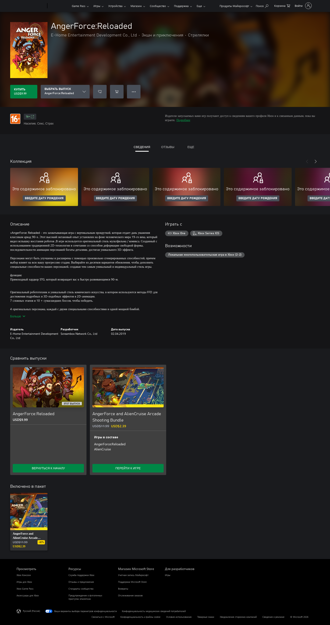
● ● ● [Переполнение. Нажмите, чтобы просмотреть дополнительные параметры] (134, 91)
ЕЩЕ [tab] (190, 147)
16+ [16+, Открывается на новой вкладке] (30, 116)
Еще (199, 6)
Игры (96, 6)
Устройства (115, 6)
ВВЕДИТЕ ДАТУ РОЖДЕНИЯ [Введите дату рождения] (44, 198)
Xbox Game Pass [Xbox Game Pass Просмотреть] (25, 588)
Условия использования (179, 616)
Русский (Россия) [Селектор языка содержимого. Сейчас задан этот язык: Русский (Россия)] (31, 611)
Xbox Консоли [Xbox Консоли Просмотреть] (24, 575)
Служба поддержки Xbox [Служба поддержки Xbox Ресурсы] (81, 575)
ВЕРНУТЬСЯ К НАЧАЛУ (48, 468)
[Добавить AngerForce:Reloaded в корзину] (117, 91)
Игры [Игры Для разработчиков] (167, 575)
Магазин (136, 6)
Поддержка (181, 6)
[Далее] (315, 161)
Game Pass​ (78, 6)
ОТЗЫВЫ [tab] (167, 147)
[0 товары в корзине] (282, 5)
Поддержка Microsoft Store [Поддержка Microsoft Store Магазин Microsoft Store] (132, 581)
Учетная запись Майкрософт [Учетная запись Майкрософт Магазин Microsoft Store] (133, 575)
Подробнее (183, 120)
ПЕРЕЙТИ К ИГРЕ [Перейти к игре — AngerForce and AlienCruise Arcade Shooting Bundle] (128, 468)
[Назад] (307, 161)
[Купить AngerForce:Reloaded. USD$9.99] (23, 91)
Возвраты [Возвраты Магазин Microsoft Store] (123, 588)
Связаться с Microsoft (103, 616)
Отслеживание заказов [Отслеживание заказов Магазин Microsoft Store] (130, 595)
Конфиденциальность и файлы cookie (140, 616)
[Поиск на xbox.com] (262, 5)
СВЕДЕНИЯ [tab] (142, 147)
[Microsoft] (31, 6)
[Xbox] (59, 6)
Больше (17, 316)
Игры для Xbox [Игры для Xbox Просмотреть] (24, 581)
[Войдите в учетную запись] (302, 6)
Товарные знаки (205, 616)
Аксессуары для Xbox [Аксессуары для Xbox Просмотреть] (28, 595)
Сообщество (158, 6)
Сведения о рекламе (273, 616)
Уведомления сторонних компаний (238, 616)
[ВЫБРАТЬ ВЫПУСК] (65, 91)
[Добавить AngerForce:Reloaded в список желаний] (100, 91)
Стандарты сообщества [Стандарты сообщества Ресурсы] (80, 588)
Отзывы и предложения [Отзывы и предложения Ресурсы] (81, 581)
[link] (28, 522)
